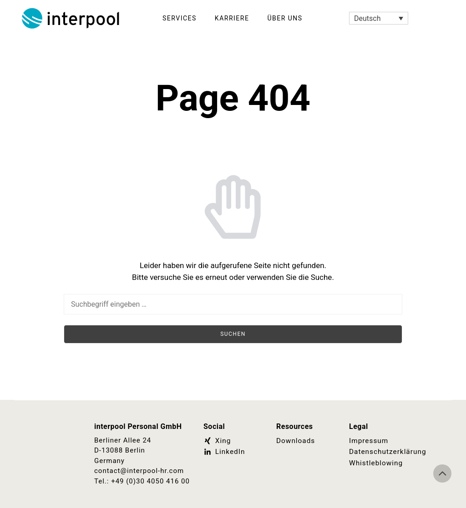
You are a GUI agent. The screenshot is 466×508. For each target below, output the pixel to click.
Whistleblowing (375, 462)
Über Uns (284, 18)
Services (179, 18)
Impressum (368, 441)
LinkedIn (223, 452)
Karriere (232, 18)
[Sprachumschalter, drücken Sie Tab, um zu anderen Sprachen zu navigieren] (378, 18)
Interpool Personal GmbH (71, 18)
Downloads (295, 441)
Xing (216, 441)
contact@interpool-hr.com (139, 471)
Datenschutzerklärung (378, 452)
